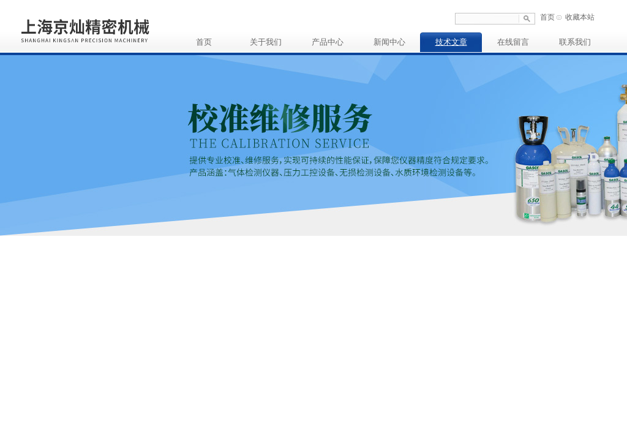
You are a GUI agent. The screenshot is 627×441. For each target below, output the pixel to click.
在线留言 (513, 42)
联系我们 (575, 42)
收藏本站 (580, 17)
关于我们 (266, 42)
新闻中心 (389, 42)
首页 (547, 17)
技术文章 (451, 42)
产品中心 (328, 42)
